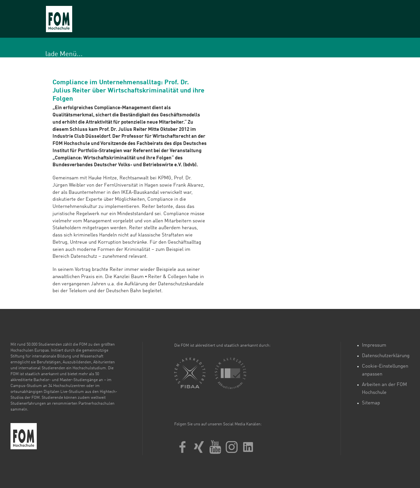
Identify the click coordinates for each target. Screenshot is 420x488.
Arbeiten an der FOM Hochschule (384, 388)
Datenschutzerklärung (386, 356)
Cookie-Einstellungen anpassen (385, 370)
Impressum (374, 345)
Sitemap (371, 403)
